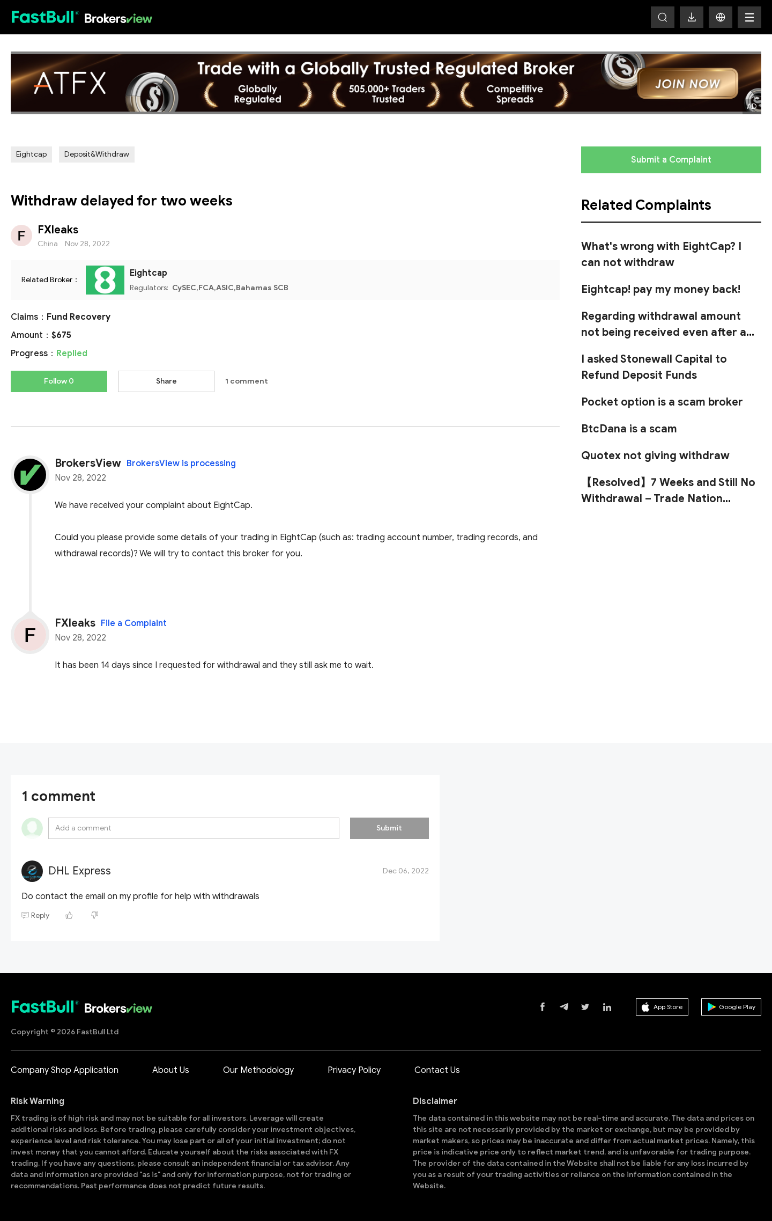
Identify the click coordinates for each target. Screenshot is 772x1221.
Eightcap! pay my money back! (660, 289)
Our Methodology (258, 1068)
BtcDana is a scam (629, 429)
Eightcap (31, 154)
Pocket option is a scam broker (662, 402)
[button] (720, 17)
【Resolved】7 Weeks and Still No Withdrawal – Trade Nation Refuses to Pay (668, 498)
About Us (170, 1068)
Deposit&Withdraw (96, 154)
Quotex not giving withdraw (655, 455)
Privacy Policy (354, 1068)
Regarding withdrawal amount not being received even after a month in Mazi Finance (663, 332)
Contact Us (437, 1068)
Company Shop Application (64, 1068)
